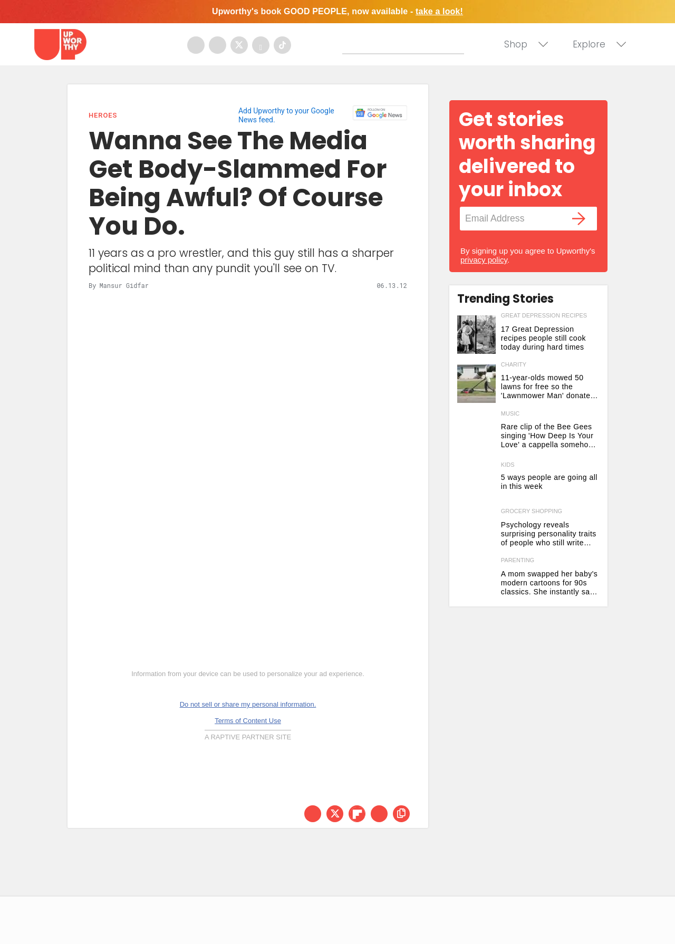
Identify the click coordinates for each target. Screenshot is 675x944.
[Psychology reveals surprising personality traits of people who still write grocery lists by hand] (476, 530)
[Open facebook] (196, 45)
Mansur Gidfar (124, 285)
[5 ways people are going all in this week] (476, 481)
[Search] (405, 43)
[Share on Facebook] (312, 813)
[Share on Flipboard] (357, 813)
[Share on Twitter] (334, 813)
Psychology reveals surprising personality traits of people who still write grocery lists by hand (548, 534)
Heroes (103, 115)
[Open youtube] (260, 45)
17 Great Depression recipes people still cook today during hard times (543, 338)
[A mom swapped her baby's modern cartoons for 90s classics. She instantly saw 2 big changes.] (476, 579)
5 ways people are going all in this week (549, 481)
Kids (508, 465)
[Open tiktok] (282, 45)
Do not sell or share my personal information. (248, 704)
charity (513, 364)
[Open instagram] (217, 45)
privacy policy (483, 259)
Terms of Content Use (248, 721)
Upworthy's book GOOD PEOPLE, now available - (337, 11)
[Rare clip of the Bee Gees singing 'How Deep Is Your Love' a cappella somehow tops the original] (476, 432)
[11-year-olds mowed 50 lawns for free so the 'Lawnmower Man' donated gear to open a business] (476, 383)
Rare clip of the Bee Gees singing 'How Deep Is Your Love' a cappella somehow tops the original (547, 435)
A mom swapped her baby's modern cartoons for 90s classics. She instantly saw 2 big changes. (549, 583)
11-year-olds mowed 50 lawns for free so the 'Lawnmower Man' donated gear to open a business (548, 386)
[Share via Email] (379, 813)
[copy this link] (401, 813)
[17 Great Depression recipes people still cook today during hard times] (476, 334)
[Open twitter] (239, 45)
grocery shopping (531, 511)
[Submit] (351, 46)
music (510, 413)
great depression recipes (544, 315)
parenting (517, 560)
